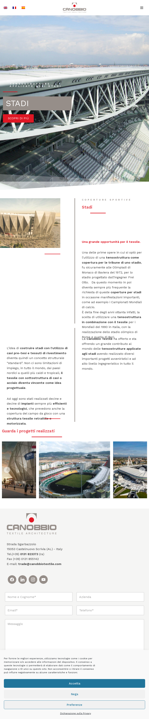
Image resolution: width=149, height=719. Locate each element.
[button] (7, 470)
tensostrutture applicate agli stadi (36, 85)
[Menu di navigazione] (141, 8)
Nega (74, 694)
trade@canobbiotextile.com (39, 564)
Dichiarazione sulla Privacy (75, 713)
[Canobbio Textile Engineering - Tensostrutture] (74, 8)
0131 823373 (29, 554)
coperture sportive (107, 201)
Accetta (74, 683)
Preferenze (74, 705)
